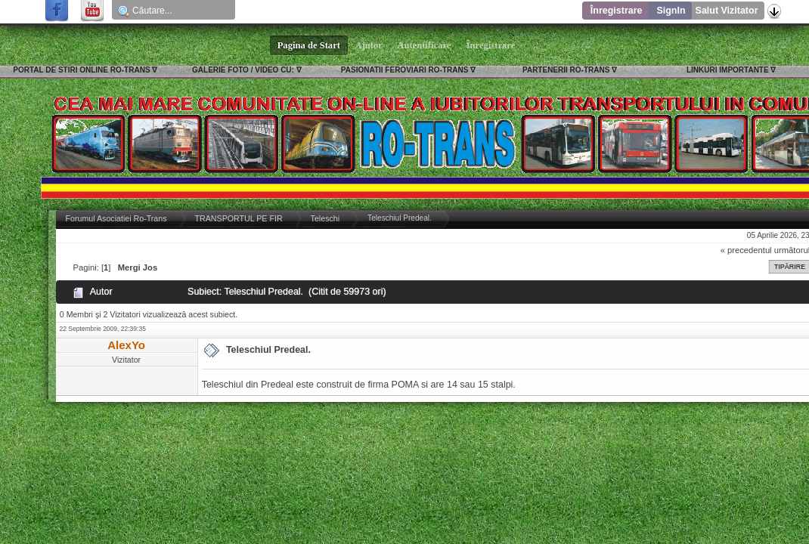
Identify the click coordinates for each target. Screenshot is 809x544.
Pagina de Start (309, 45)
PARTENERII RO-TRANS (565, 70)
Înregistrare (616, 10)
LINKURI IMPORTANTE (728, 70)
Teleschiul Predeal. (268, 350)
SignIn (670, 10)
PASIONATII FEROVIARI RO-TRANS (405, 70)
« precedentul (746, 250)
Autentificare (424, 45)
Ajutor (369, 45)
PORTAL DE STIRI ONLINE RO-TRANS (81, 70)
